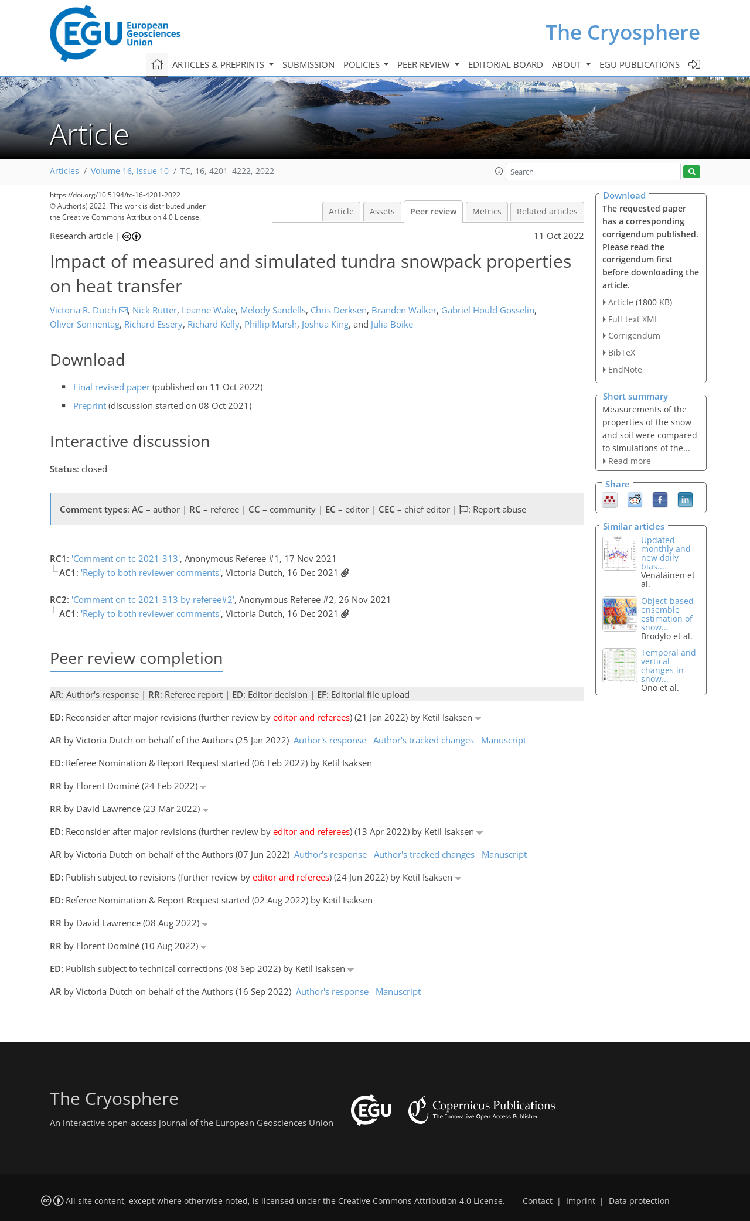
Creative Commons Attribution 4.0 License (420, 1201)
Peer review (433, 211)
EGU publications (639, 64)
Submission (308, 64)
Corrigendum (634, 335)
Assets (382, 211)
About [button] (568, 64)
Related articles (547, 211)
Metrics (487, 211)
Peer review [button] (424, 64)
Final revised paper (111, 387)
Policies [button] (362, 64)
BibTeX (621, 352)
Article (341, 211)
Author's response (330, 740)
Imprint (580, 1201)
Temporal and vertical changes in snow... (668, 665)
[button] (499, 171)
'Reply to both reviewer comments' (151, 572)
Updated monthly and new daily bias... (666, 553)
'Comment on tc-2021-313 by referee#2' (152, 599)
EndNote (625, 369)
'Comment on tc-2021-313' (125, 558)
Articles (64, 171)
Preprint (89, 405)
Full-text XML (633, 319)
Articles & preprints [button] (219, 64)
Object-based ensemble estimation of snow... (667, 614)
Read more (629, 460)
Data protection (639, 1201)
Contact (538, 1201)
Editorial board (505, 64)
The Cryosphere (623, 32)
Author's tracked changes (423, 740)
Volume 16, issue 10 (130, 171)
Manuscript (503, 740)
